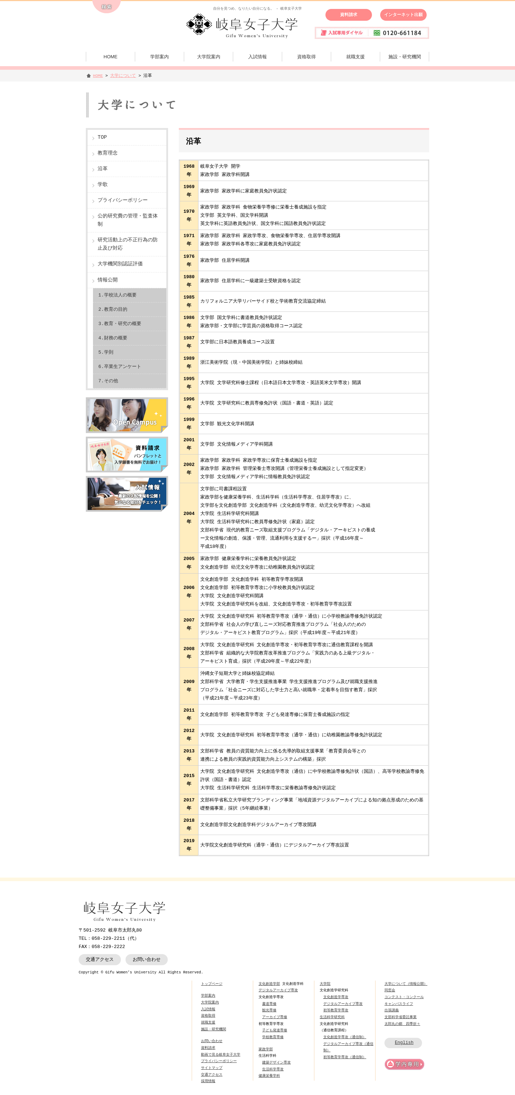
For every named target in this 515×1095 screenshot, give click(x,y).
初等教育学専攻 (335, 1010)
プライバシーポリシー (123, 200)
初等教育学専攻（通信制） (344, 1057)
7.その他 (108, 381)
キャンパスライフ (398, 1003)
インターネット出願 (403, 14)
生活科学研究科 (332, 1017)
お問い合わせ (147, 959)
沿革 (103, 169)
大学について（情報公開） (405, 983)
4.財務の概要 (112, 338)
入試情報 (257, 56)
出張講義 (391, 1010)
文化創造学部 (269, 983)
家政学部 (266, 1049)
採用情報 (208, 1081)
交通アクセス (100, 959)
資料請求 (348, 14)
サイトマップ (211, 1067)
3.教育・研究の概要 (119, 323)
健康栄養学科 (269, 1075)
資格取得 (306, 56)
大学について (123, 75)
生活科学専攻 (273, 1069)
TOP (102, 137)
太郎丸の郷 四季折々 (402, 1023)
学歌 (103, 184)
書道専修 (269, 1003)
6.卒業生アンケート (119, 366)
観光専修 (269, 1010)
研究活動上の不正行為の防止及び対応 (128, 244)
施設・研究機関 (404, 56)
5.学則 (105, 352)
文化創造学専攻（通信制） (344, 1037)
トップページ (211, 983)
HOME (111, 56)
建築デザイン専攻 (276, 1062)
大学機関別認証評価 (120, 264)
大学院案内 (208, 56)
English (404, 1043)
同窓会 (389, 990)
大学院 (325, 983)
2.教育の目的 (112, 309)
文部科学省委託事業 (400, 1017)
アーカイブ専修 (274, 1017)
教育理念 (108, 153)
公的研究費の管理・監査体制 (128, 220)
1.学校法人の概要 (117, 295)
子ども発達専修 (274, 1030)
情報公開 (108, 280)
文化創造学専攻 (335, 997)
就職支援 (355, 56)
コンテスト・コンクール (404, 997)
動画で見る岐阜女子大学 (220, 1054)
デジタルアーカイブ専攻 (278, 990)
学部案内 (159, 56)
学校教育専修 (273, 1037)
